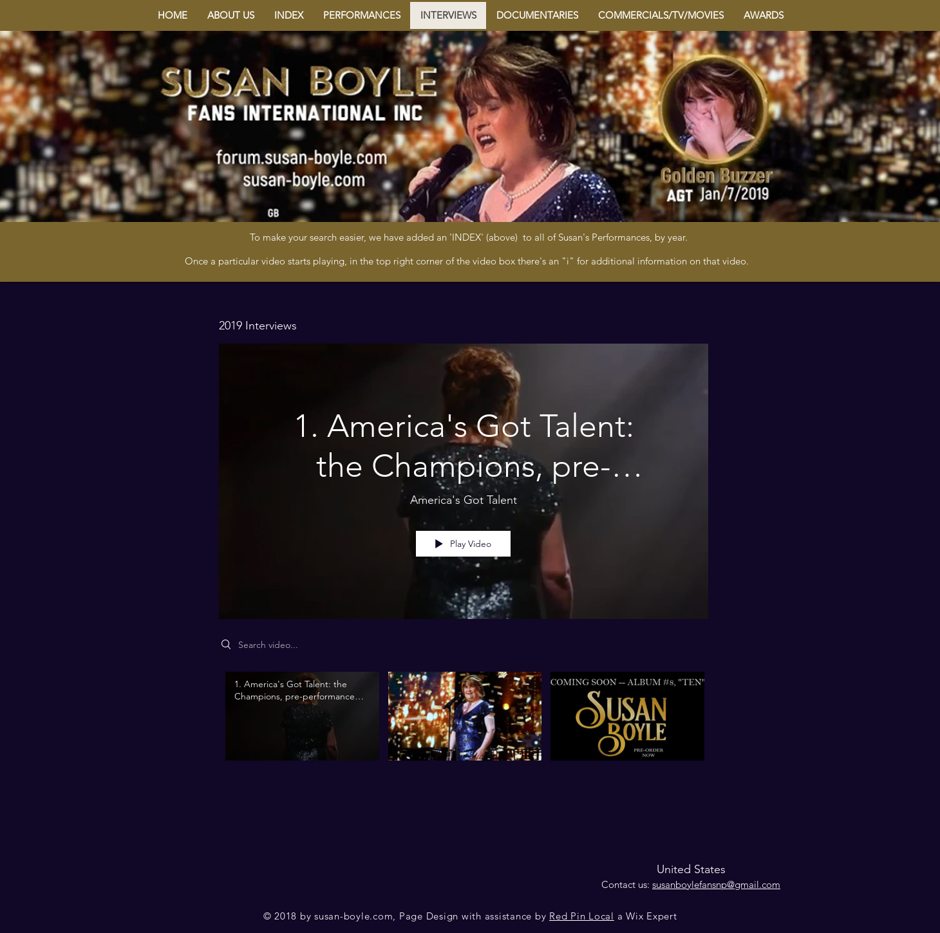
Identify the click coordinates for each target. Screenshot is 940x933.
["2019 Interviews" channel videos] (463, 725)
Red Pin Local (581, 916)
